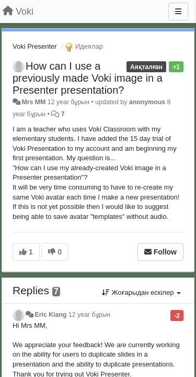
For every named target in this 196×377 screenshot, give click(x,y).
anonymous (147, 102)
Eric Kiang (50, 314)
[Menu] (178, 11)
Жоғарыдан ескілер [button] (141, 292)
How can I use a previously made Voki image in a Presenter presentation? (88, 78)
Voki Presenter (35, 46)
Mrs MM (33, 102)
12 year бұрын (89, 314)
